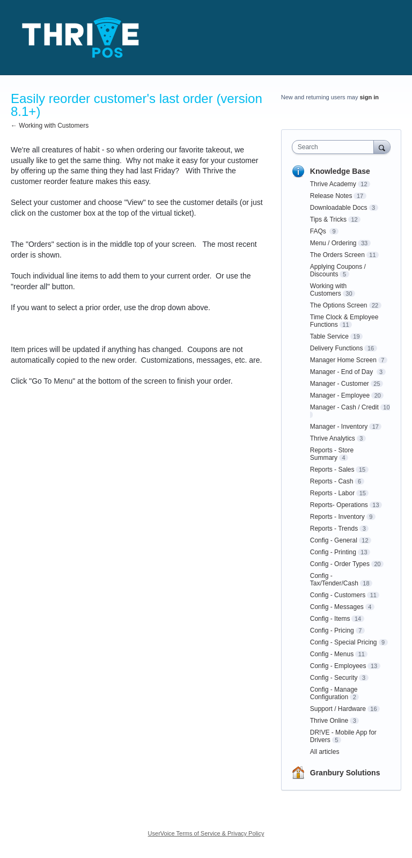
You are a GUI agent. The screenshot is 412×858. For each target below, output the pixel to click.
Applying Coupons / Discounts (338, 270)
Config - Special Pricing (343, 642)
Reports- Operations (339, 505)
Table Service (329, 336)
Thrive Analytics (332, 438)
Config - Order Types (340, 564)
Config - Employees (338, 666)
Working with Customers (328, 289)
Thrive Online (329, 720)
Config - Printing (333, 552)
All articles (325, 752)
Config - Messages (337, 607)
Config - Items (330, 618)
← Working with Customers (50, 125)
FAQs (319, 231)
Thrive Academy (333, 184)
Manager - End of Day (342, 372)
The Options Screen (338, 305)
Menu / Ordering (333, 243)
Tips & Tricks (328, 219)
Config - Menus (332, 654)
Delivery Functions (336, 348)
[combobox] (335, 147)
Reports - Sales (332, 469)
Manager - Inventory (338, 426)
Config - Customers (337, 595)
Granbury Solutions (345, 772)
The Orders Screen (337, 255)
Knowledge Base (340, 171)
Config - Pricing (332, 630)
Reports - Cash (332, 481)
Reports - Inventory (337, 516)
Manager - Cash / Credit (344, 407)
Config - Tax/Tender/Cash (334, 579)
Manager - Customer (339, 383)
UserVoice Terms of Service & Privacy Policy (206, 833)
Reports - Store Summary (332, 453)
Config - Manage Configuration (334, 693)
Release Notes (331, 196)
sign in (369, 97)
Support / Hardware (338, 709)
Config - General (333, 540)
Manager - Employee (340, 395)
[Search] (382, 146)
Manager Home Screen (343, 360)
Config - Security (334, 677)
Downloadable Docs (338, 207)
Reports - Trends (334, 528)
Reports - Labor (332, 493)
